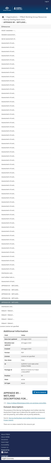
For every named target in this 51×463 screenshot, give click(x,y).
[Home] (3, 17)
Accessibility (5, 445)
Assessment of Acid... (8, 281)
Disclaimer (4, 439)
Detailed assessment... (9, 35)
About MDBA (5, 437)
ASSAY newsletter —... (9, 30)
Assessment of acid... (8, 43)
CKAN (4, 452)
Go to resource (40, 392)
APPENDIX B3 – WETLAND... (10, 294)
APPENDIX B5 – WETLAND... (15, 22)
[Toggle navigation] (47, 8)
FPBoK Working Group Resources (33, 17)
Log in (47, 1)
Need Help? (5, 442)
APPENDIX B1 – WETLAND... (10, 286)
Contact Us (4, 447)
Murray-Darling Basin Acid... (14, 19)
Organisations (12, 17)
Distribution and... (7, 273)
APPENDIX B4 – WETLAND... (10, 298)
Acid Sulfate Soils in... (8, 277)
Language (4, 456)
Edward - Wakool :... (8, 319)
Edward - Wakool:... (8, 311)
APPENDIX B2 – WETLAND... (10, 290)
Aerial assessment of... (9, 39)
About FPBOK (5, 434)
